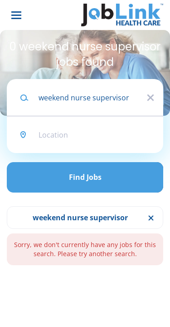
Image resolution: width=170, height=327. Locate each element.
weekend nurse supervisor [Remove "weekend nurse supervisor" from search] (80, 218)
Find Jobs (85, 177)
